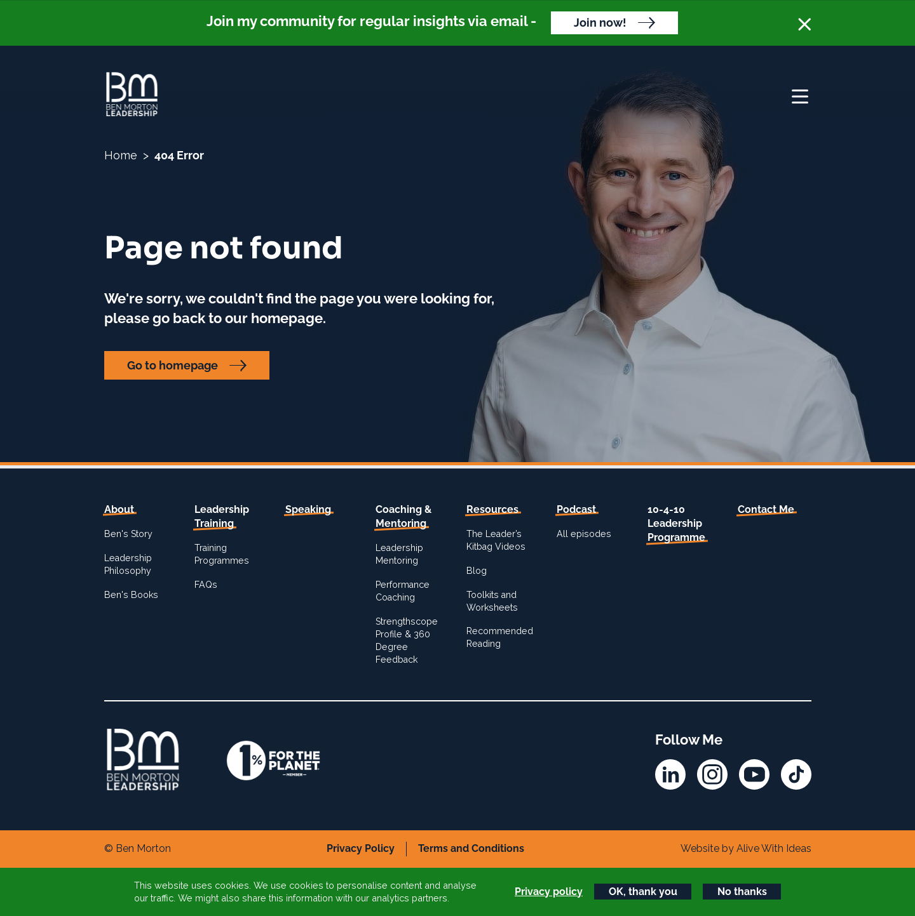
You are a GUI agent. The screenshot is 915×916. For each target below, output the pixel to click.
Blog (476, 571)
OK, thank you (643, 892)
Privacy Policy (361, 848)
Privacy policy (549, 892)
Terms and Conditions (471, 848)
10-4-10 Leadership (676, 523)
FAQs (205, 585)
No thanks (742, 892)
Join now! (600, 22)
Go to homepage (172, 365)
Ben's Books (131, 595)
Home (120, 155)
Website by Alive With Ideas (746, 848)
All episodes (584, 534)
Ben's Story (128, 534)
